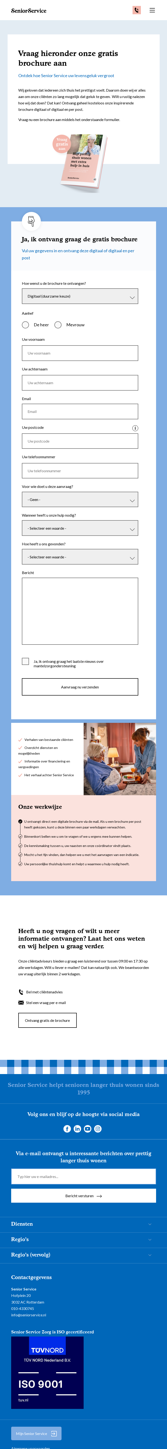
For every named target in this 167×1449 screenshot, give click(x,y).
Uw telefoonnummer (38, 463)
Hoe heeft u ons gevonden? (44, 554)
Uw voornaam (33, 340)
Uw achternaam (35, 371)
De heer (41, 325)
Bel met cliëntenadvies (44, 1004)
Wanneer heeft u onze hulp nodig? (49, 524)
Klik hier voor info (135, 433)
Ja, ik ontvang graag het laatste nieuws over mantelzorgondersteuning (69, 676)
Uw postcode (33, 432)
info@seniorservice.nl (28, 1328)
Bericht (28, 584)
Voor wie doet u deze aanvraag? (47, 494)
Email (26, 402)
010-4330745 (22, 1321)
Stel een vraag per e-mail (46, 1015)
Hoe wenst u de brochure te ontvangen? (54, 283)
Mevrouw (75, 325)
